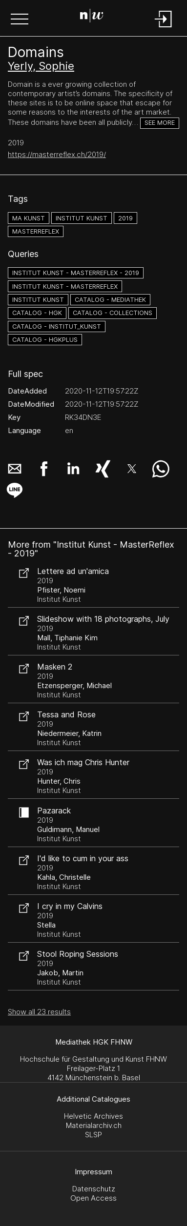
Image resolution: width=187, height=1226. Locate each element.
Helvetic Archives (93, 1116)
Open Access (93, 1198)
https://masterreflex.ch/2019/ (57, 154)
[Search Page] (92, 17)
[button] (19, 20)
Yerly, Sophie (41, 65)
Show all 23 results (39, 1011)
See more (160, 122)
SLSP (93, 1134)
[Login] (163, 28)
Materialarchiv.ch (94, 1125)
